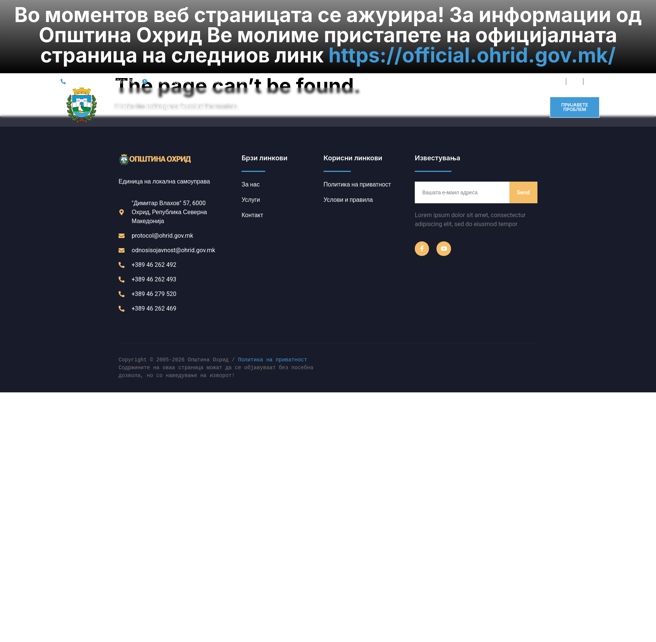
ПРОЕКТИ (414, 42)
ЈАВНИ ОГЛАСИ (368, 42)
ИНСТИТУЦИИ (311, 42)
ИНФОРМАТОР (460, 42)
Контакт (504, 42)
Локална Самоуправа (182, 42)
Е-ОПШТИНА (254, 42)
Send (523, 127)
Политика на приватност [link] (272, 295)
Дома (123, 42)
